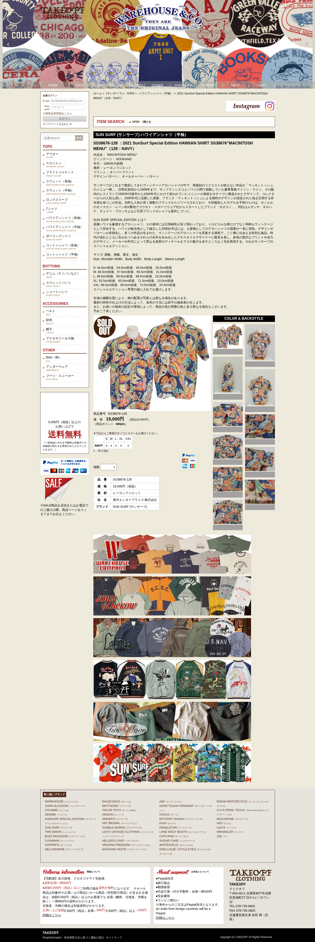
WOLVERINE (232, 819)
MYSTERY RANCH (181, 819)
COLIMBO (57, 810)
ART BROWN (119, 823)
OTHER (157, 85)
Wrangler (230, 831)
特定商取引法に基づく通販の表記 (84, 937)
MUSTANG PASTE (124, 849)
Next (306, 44)
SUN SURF (58, 827)
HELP (235, 85)
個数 (96, 467)
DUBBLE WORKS (122, 827)
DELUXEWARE (64, 849)
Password (46, 108)
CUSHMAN (59, 840)
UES (224, 823)
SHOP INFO (183, 85)
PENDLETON (175, 827)
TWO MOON (60, 831)
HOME (53, 85)
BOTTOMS (105, 85)
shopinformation (52, 937)
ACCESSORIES (131, 85)
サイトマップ (114, 937)
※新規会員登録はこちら (57, 113)
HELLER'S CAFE (120, 840)
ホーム (97, 93)
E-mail (46, 101)
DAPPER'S (58, 845)
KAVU (167, 823)
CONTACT (209, 85)
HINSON (113, 814)
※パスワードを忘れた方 (57, 124)
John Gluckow (65, 806)
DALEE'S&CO (116, 801)
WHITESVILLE (176, 845)
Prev (8, 44)
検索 (79, 138)
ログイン (64, 118)
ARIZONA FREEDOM (126, 845)
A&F (170, 801)
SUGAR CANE (177, 840)
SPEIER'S (115, 819)
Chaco (168, 814)
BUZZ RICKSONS (65, 836)
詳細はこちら (52, 915)
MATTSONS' (116, 806)
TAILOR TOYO (118, 810)
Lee (222, 836)
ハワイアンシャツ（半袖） (156, 93)
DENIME (56, 814)
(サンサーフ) (114, 93)
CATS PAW (173, 836)
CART (261, 85)
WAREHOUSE (61, 801)
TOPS (79, 85)
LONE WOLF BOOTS (182, 831)
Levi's (226, 827)
